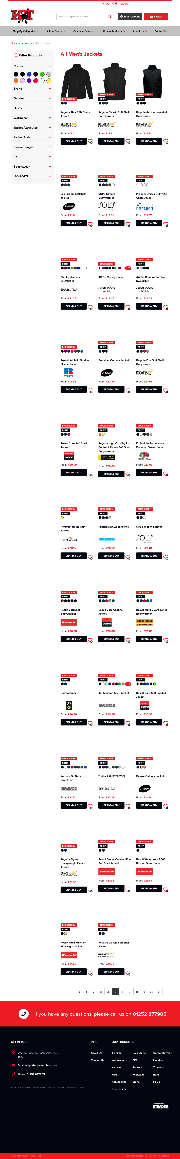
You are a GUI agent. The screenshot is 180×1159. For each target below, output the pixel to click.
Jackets (25, 43)
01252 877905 (149, 1014)
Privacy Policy (24, 1087)
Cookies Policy (38, 1087)
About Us (96, 1053)
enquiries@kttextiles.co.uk (41, 1065)
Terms (13, 1087)
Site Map (81, 1087)
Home (14, 43)
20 (151, 992)
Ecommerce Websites (136, 1155)
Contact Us (97, 1060)
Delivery (60, 1087)
